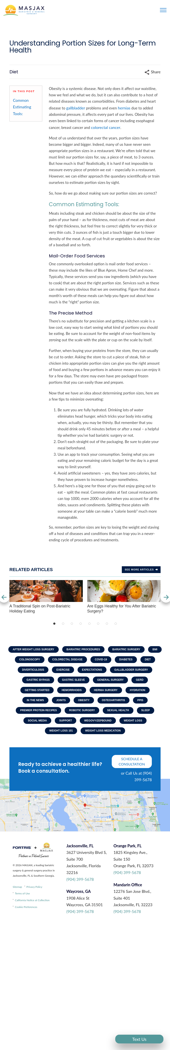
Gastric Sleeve (73, 679)
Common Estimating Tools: (22, 107)
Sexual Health (118, 710)
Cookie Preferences (26, 907)
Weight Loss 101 (61, 730)
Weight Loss (133, 720)
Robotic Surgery (82, 710)
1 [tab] (54, 623)
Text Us (139, 1039)
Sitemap (17, 886)
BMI (154, 649)
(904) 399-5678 (80, 879)
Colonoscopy (29, 659)
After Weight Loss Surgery (33, 649)
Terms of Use (22, 893)
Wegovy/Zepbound (98, 720)
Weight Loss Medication (102, 730)
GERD (139, 679)
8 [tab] (115, 623)
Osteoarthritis (113, 700)
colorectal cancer (105, 127)
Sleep (145, 710)
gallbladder (75, 108)
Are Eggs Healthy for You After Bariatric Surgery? (124, 597)
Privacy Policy (34, 886)
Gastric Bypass (38, 679)
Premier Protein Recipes (38, 710)
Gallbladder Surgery (131, 669)
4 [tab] (80, 623)
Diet (148, 659)
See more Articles (141, 569)
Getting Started (37, 690)
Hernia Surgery (106, 690)
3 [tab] (72, 623)
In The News (35, 700)
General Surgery (110, 679)
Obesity (84, 700)
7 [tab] (107, 623)
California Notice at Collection (32, 900)
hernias (124, 108)
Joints (61, 700)
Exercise (63, 669)
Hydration (137, 690)
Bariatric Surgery (126, 649)
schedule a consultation (132, 761)
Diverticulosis (33, 669)
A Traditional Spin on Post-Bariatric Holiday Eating (46, 597)
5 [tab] (89, 623)
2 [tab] (63, 623)
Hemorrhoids (71, 690)
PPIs (140, 700)
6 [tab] (98, 623)
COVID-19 (101, 659)
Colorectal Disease (67, 659)
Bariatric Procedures (83, 649)
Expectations (92, 669)
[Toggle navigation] (163, 10)
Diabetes (126, 659)
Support (65, 720)
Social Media (37, 720)
